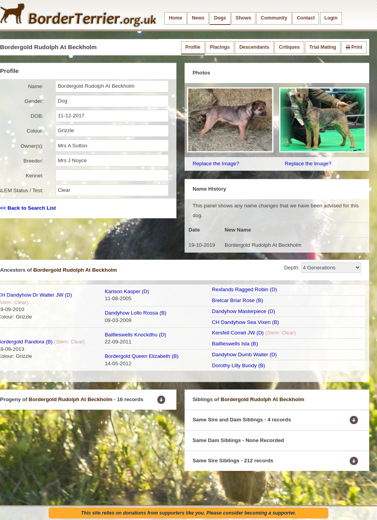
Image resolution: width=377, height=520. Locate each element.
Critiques (289, 47)
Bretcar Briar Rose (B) (237, 300)
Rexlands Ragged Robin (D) (244, 289)
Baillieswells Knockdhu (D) (135, 335)
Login (331, 18)
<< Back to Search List (28, 208)
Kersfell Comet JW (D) (238, 333)
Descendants (254, 47)
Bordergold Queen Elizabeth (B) (142, 356)
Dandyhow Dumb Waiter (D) (244, 354)
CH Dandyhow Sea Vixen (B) (245, 322)
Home (175, 18)
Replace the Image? (215, 163)
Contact (306, 18)
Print (354, 47)
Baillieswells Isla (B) (235, 344)
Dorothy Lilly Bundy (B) (238, 365)
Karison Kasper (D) (127, 291)
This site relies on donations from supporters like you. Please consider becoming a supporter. (188, 513)
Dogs (220, 18)
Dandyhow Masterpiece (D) (243, 311)
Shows (243, 18)
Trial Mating (322, 47)
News (198, 18)
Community (274, 18)
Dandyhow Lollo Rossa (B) (135, 313)
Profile (192, 47)
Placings (220, 47)
